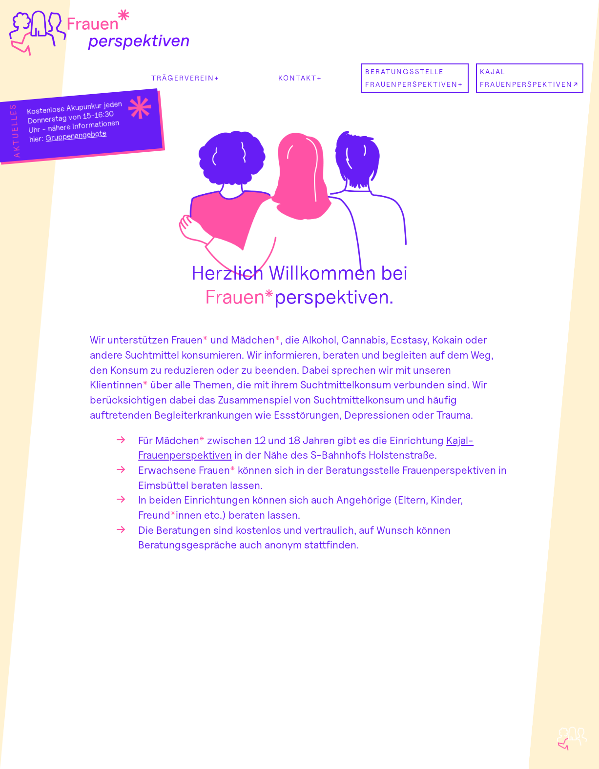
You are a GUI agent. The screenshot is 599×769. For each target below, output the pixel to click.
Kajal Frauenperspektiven (526, 77)
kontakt (297, 78)
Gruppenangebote (76, 135)
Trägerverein (182, 78)
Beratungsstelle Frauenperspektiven (411, 77)
